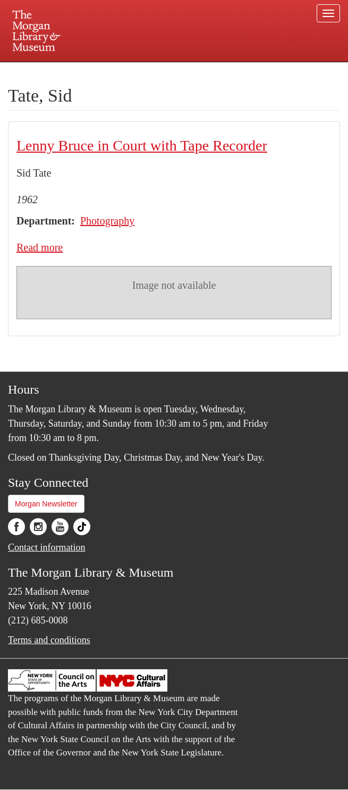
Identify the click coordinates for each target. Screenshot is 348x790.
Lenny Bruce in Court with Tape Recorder (141, 145)
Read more (39, 247)
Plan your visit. (47, 71)
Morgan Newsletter (46, 504)
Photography (107, 221)
